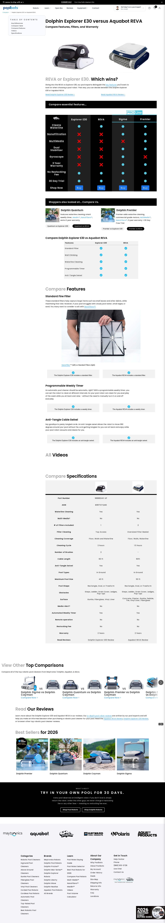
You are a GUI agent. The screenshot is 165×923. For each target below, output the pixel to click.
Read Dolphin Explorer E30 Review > (60, 94)
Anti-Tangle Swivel (73, 275)
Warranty (94, 889)
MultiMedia (56, 141)
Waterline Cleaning (73, 262)
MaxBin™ (76, 217)
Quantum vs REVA (81, 226)
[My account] (159, 8)
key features (111, 85)
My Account (95, 869)
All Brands (48, 893)
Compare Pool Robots (76, 876)
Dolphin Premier (126, 210)
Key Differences (17, 23)
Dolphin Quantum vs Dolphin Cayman (82, 693)
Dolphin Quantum (72, 210)
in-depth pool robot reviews (99, 716)
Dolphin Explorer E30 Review (101, 640)
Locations (94, 896)
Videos (14, 31)
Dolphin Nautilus (51, 886)
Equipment (82, 8)
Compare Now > (29, 697)
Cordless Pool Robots (30, 893)
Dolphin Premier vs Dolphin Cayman (122, 693)
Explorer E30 (79, 119)
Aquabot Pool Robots (53, 890)
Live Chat (118, 869)
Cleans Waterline (56, 126)
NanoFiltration (56, 134)
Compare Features (18, 28)
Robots (36, 8)
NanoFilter (66, 365)
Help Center (119, 859)
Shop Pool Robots (70, 809)
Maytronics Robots (52, 859)
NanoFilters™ (86, 217)
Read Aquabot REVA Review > (113, 94)
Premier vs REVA (135, 229)
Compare (6, 12)
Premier (145, 119)
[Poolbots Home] (10, 8)
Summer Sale (66, 2)
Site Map (94, 879)
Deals (92, 876)
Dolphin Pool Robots (53, 863)
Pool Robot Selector (76, 866)
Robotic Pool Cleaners (30, 859)
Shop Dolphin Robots (93, 809)
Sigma (123, 119)
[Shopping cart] (154, 8)
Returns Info (95, 886)
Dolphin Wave (50, 883)
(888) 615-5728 (120, 865)
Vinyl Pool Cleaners (29, 886)
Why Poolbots (96, 862)
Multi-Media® (64, 518)
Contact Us (119, 872)
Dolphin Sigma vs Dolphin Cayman (38, 693)
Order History (96, 872)
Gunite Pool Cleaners (30, 876)
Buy (79, 187)
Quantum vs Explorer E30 (57, 226)
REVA (101, 119)
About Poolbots (97, 866)
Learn (48, 8)
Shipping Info (96, 883)
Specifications (16, 33)
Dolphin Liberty (50, 880)
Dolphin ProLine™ (51, 866)
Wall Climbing (71, 255)
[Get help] (149, 8)
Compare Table (17, 26)
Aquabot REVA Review (138, 640)
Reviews (70, 8)
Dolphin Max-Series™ (53, 870)
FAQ (92, 893)
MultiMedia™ (145, 217)
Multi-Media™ (73, 880)
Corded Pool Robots (29, 890)
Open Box (59, 8)
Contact (95, 8)
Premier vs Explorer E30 (112, 229)
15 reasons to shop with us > (13, 2)
